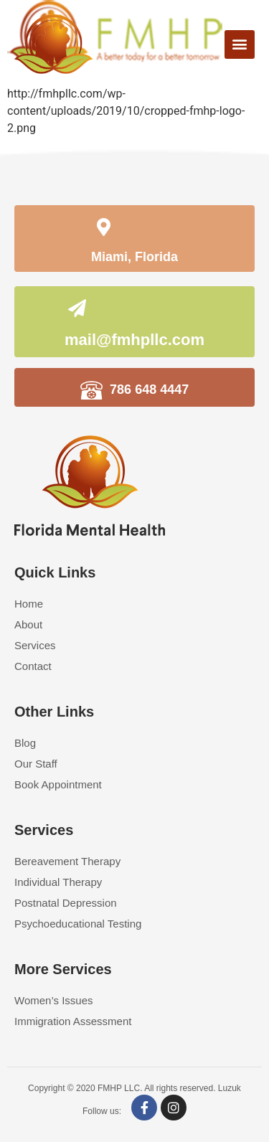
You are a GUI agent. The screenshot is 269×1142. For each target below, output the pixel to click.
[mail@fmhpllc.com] (77, 312)
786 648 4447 (149, 389)
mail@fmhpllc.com (134, 340)
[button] (240, 44)
